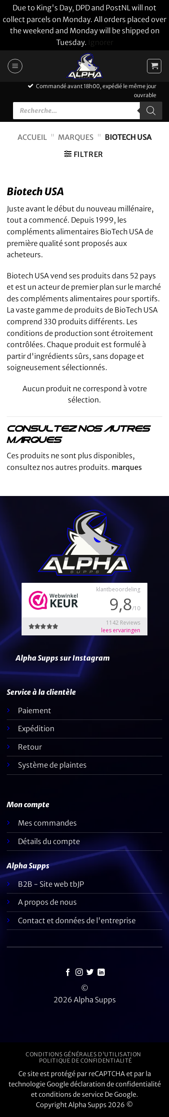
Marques (75, 137)
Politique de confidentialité (85, 1060)
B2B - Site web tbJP (51, 884)
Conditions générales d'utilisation (83, 1054)
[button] (15, 66)
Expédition (36, 728)
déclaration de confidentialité (115, 1084)
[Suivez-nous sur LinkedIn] (101, 973)
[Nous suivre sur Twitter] (89, 973)
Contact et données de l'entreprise (77, 920)
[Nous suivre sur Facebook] (67, 973)
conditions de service (71, 1094)
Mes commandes (47, 822)
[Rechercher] (151, 111)
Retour (30, 746)
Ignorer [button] (100, 42)
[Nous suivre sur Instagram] (79, 973)
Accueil (32, 137)
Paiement (34, 710)
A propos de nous (47, 902)
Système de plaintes (52, 764)
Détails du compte (49, 841)
